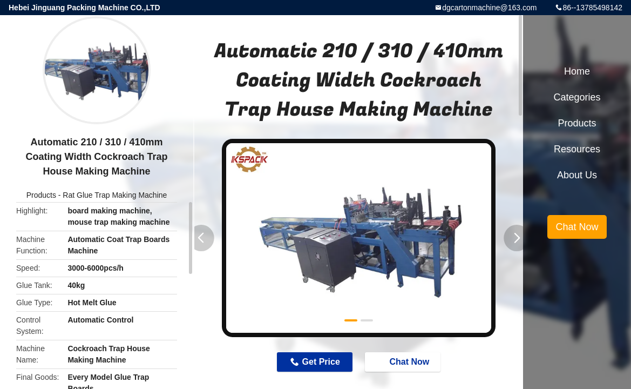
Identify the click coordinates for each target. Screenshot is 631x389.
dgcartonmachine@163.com (489, 7)
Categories (576, 97)
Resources (577, 149)
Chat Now (403, 361)
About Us (577, 175)
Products (41, 195)
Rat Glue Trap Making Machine (115, 195)
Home (577, 71)
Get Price (321, 361)
